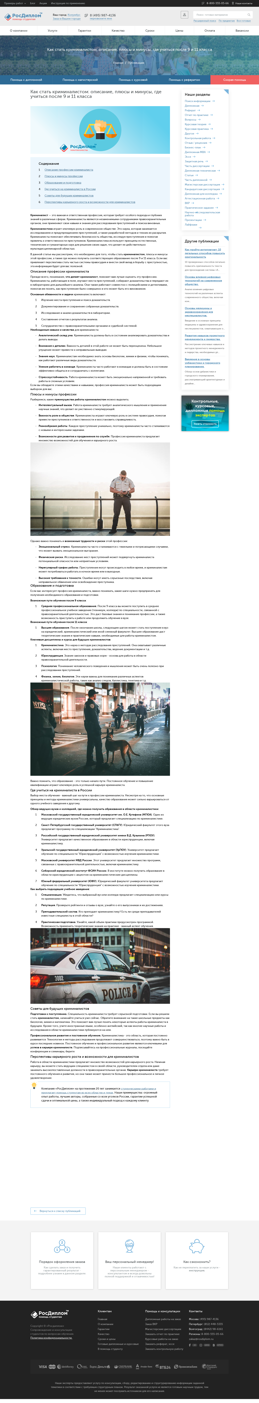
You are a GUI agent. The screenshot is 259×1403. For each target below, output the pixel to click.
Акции (43, 3)
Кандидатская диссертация (202, 189)
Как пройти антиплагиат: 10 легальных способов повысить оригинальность (205, 253)
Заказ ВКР (151, 1328)
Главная (117, 62)
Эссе (188, 156)
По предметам (227, 21)
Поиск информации (197, 101)
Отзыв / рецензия (196, 142)
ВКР (187, 203)
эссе (171, 1348)
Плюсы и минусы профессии (64, 176)
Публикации (136, 62)
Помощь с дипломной (26, 79)
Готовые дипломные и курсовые (118, 1348)
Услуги (52, 30)
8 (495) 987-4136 (103, 15)
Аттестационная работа (200, 198)
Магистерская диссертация (202, 184)
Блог (32, 3)
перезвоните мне (101, 18)
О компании (18, 30)
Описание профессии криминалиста (69, 169)
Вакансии (242, 30)
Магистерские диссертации (163, 1333)
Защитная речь (194, 161)
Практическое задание (199, 207)
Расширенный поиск (205, 21)
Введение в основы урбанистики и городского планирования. (202, 363)
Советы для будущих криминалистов (69, 195)
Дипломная (192, 105)
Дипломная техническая (200, 170)
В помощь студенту (110, 1353)
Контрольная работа (198, 138)
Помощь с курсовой (133, 79)
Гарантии (84, 30)
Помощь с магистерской (80, 79)
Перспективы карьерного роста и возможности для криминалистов (90, 202)
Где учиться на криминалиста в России (70, 189)
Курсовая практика (197, 129)
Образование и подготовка (63, 182)
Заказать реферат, (156, 1348)
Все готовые (244, 21)
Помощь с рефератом (184, 79)
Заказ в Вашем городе (67, 18)
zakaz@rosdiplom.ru (201, 1343)
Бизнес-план (193, 147)
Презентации (193, 220)
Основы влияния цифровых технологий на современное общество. (203, 281)
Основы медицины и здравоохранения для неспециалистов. (199, 312)
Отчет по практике (196, 115)
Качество (118, 30)
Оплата (209, 30)
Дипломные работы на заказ (163, 1323)
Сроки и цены (106, 1343)
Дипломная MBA (195, 152)
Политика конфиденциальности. (51, 1341)
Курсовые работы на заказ (161, 1343)
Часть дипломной (196, 180)
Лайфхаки (191, 224)
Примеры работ (13, 3)
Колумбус (74, 14)
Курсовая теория (195, 124)
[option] (62, 1264)
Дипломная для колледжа (201, 193)
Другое (189, 133)
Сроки (149, 30)
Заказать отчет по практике (162, 1338)
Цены (179, 30)
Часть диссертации (197, 166)
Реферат (190, 110)
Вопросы (190, 119)
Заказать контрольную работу (164, 1353)
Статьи (189, 175)
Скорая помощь (234, 79)
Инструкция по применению (68, 3)
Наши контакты (243, 3)
